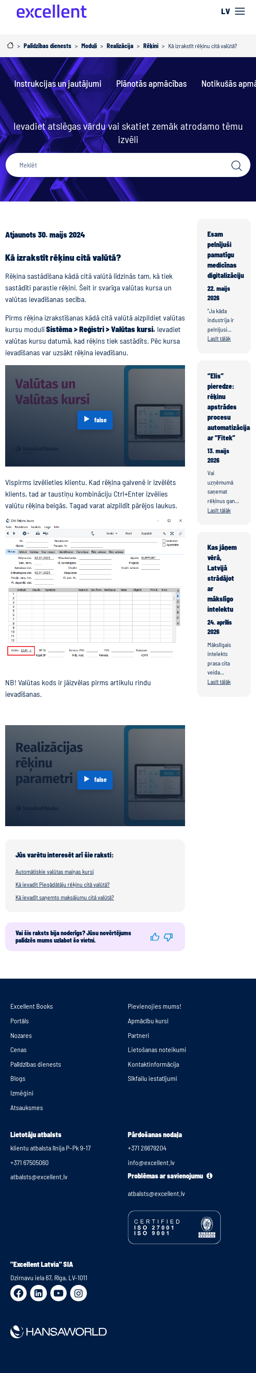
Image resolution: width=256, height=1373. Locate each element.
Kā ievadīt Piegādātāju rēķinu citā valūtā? (62, 884)
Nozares (21, 1035)
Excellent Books (31, 1006)
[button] (154, 937)
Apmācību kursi (148, 1020)
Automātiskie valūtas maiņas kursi (54, 871)
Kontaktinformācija (153, 1064)
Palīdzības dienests (35, 1064)
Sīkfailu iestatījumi (152, 1078)
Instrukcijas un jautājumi (58, 83)
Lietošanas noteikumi (157, 1049)
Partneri (138, 1035)
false (100, 420)
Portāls (19, 1020)
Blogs (17, 1078)
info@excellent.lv (151, 1162)
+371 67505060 (29, 1162)
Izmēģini (22, 1093)
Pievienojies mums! (155, 1006)
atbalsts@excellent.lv (39, 1176)
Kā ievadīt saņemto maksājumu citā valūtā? (64, 897)
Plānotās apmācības (151, 83)
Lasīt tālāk (219, 338)
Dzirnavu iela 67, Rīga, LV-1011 (48, 1277)
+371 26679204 (147, 1148)
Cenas (18, 1049)
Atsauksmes (26, 1107)
